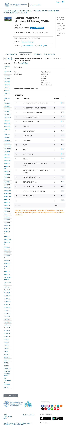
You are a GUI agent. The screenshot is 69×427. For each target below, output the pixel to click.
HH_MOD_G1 (7, 90)
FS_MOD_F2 (7, 313)
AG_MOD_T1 (7, 263)
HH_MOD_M (7, 123)
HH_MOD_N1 (7, 126)
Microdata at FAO (35, 5)
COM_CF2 (6, 357)
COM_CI (6, 363)
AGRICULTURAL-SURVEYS (40, 11)
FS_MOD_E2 (7, 307)
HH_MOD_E (7, 84)
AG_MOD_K (7, 220)
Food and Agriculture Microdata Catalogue (19, 11)
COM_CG (6, 360)
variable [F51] (23, 12)
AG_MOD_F (7, 199)
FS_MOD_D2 (7, 298)
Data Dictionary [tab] (25, 54)
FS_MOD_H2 (7, 322)
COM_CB (6, 342)
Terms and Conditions (23, 423)
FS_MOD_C (7, 292)
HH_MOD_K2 (7, 117)
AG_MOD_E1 (7, 187)
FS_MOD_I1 (7, 328)
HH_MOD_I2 (7, 109)
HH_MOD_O (7, 134)
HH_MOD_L (7, 120)
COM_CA (6, 339)
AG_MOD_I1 (7, 211)
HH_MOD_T (7, 152)
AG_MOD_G (7, 202)
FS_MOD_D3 (7, 301)
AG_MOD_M (7, 225)
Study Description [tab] (11, 54)
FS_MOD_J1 (7, 333)
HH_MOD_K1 (7, 115)
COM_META (7, 368)
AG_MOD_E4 (7, 196)
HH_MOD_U (7, 154)
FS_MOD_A (7, 287)
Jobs (5, 423)
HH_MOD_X (7, 163)
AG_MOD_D (7, 185)
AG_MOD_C (7, 182)
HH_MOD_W (7, 160)
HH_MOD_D (7, 81)
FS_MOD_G (7, 316)
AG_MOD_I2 (7, 214)
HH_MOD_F (7, 87)
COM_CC (6, 345)
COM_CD (6, 348)
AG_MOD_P (7, 247)
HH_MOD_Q (7, 140)
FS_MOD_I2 (7, 330)
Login (58, 2)
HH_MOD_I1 (7, 106)
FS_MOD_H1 (7, 319)
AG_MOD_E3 (7, 193)
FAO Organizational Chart (8, 416)
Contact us (12, 423)
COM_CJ (6, 366)
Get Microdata (37, 28)
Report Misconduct (17, 424)
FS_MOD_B (7, 290)
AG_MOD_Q (7, 250)
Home (5, 11)
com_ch (6, 387)
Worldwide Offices (28, 415)
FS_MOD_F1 (7, 310)
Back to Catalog (11, 395)
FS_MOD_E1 (7, 304)
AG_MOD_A (7, 171)
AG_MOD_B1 (7, 174)
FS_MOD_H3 (7, 325)
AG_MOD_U (7, 271)
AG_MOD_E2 (7, 190)
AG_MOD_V (7, 274)
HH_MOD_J (7, 112)
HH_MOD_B (7, 76)
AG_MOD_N (7, 228)
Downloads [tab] (37, 54)
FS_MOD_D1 (7, 295)
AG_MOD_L (7, 223)
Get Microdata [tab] (49, 54)
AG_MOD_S (7, 260)
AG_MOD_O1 (7, 239)
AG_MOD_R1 (7, 253)
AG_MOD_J (7, 217)
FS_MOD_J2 (7, 336)
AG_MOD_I (7, 208)
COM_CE (6, 351)
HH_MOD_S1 (7, 146)
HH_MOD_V (7, 157)
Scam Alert (7, 424)
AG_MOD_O (7, 236)
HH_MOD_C (7, 78)
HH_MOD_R (7, 143)
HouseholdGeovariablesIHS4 (7, 373)
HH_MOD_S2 (7, 149)
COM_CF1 (6, 354)
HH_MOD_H (7, 103)
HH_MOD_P (7, 137)
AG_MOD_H (7, 205)
